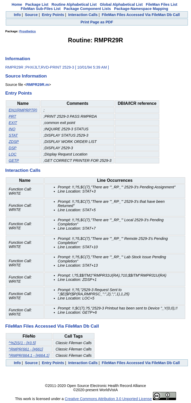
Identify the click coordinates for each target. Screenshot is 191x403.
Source (31, 15)
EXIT (13, 123)
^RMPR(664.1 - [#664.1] (29, 355)
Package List (36, 4)
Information (17, 58)
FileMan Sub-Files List (41, 9)
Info (17, 15)
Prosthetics (27, 31)
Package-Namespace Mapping (141, 9)
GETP (14, 160)
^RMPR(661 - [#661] (26, 349)
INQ (12, 129)
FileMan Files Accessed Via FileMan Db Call (141, 15)
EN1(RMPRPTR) (23, 110)
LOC (13, 154)
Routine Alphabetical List (74, 4)
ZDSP (14, 142)
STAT (13, 135)
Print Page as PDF (97, 22)
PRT (12, 116)
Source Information (26, 76)
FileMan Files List (161, 4)
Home (17, 4)
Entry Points (53, 15)
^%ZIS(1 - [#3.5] (22, 343)
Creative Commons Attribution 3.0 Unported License (108, 399)
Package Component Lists (87, 9)
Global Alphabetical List (121, 4)
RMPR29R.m (37, 84)
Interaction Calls (83, 15)
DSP (13, 148)
